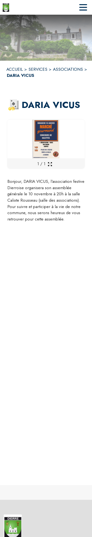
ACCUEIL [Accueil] (14, 69)
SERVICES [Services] (37, 69)
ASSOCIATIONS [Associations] (68, 69)
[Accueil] (5, 7)
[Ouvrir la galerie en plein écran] (49, 164)
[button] (13, 105)
